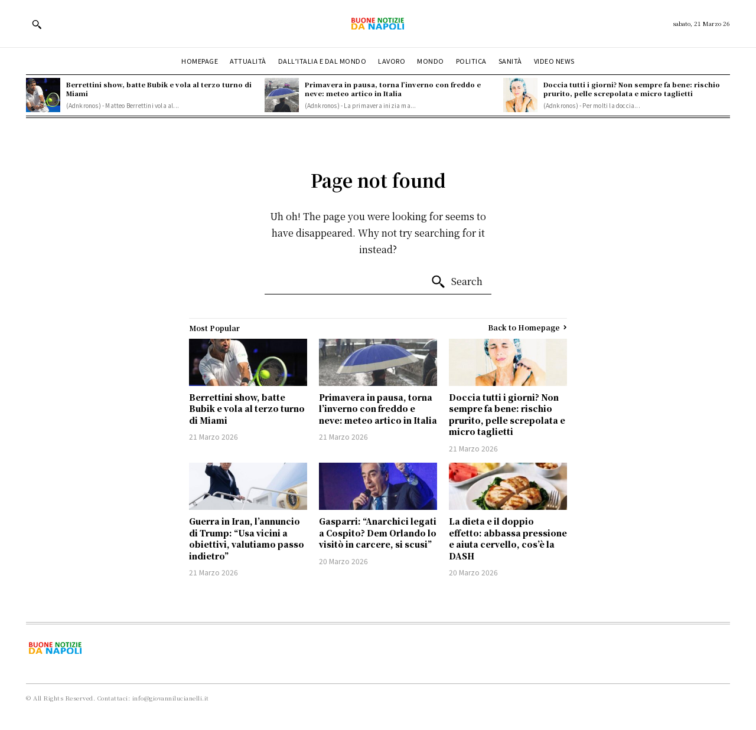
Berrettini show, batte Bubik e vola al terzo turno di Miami (159, 89)
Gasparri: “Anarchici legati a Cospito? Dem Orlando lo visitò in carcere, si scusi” (377, 532)
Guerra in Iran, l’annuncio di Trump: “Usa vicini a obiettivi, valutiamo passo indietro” (246, 538)
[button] (36, 24)
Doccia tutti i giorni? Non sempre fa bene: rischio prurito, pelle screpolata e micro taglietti (631, 89)
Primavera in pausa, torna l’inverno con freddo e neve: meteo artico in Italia (393, 89)
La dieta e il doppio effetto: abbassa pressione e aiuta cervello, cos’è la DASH (508, 538)
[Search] (456, 282)
